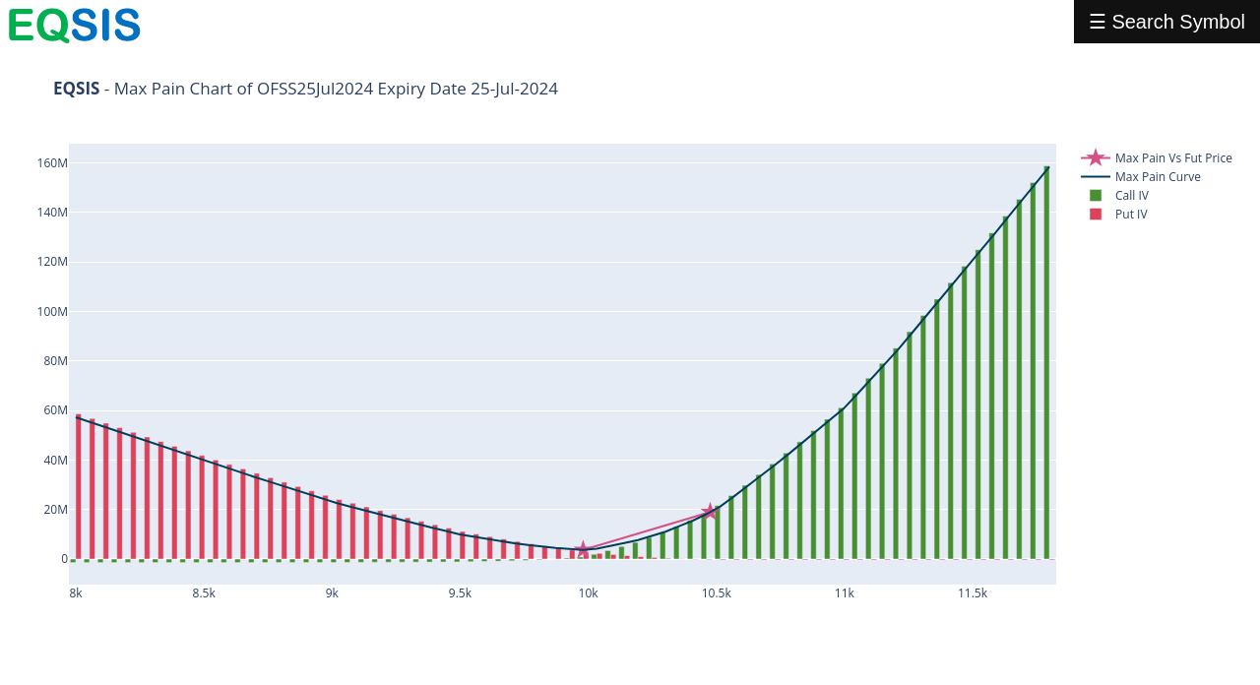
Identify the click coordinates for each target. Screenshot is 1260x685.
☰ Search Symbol (1167, 21)
